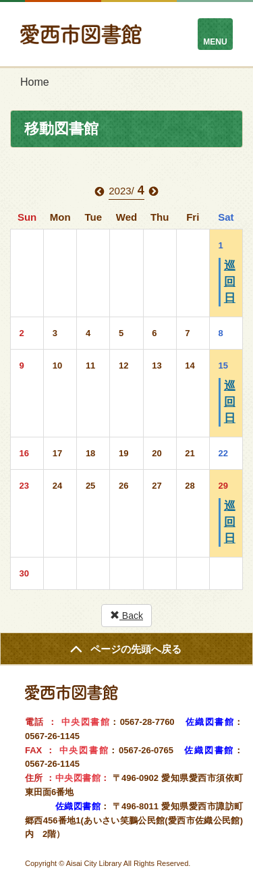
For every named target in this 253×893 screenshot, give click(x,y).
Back (126, 615)
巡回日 (229, 281)
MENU (215, 42)
